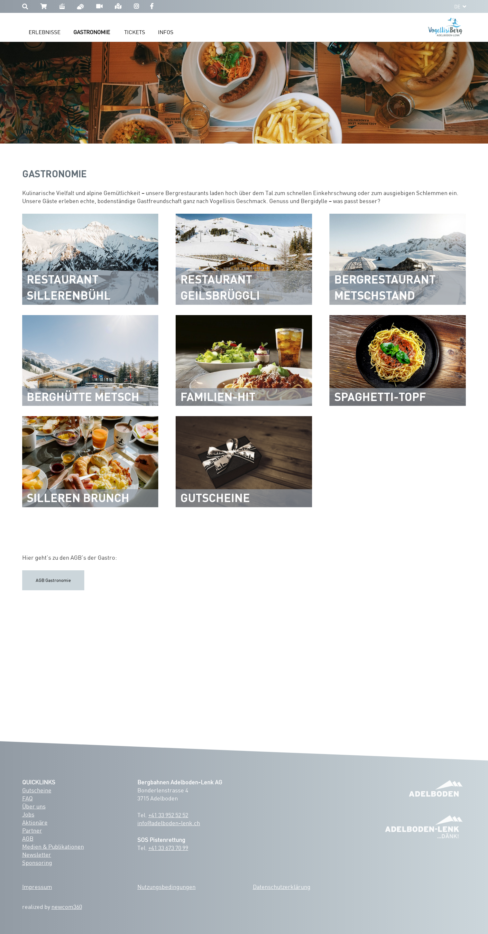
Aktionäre (35, 822)
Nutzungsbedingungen (166, 886)
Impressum (37, 886)
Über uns (34, 806)
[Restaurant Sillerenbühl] (90, 259)
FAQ (27, 798)
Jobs (28, 814)
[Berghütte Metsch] (90, 360)
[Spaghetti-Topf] (397, 360)
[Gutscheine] (244, 461)
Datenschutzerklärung (281, 886)
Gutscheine (36, 790)
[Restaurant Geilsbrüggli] (244, 259)
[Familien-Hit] (244, 360)
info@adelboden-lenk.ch (168, 823)
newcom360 (66, 906)
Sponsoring (37, 862)
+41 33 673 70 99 (168, 847)
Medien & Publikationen (53, 846)
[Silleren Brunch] (90, 461)
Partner (32, 830)
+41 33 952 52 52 (168, 814)
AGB (27, 838)
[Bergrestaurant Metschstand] (397, 259)
